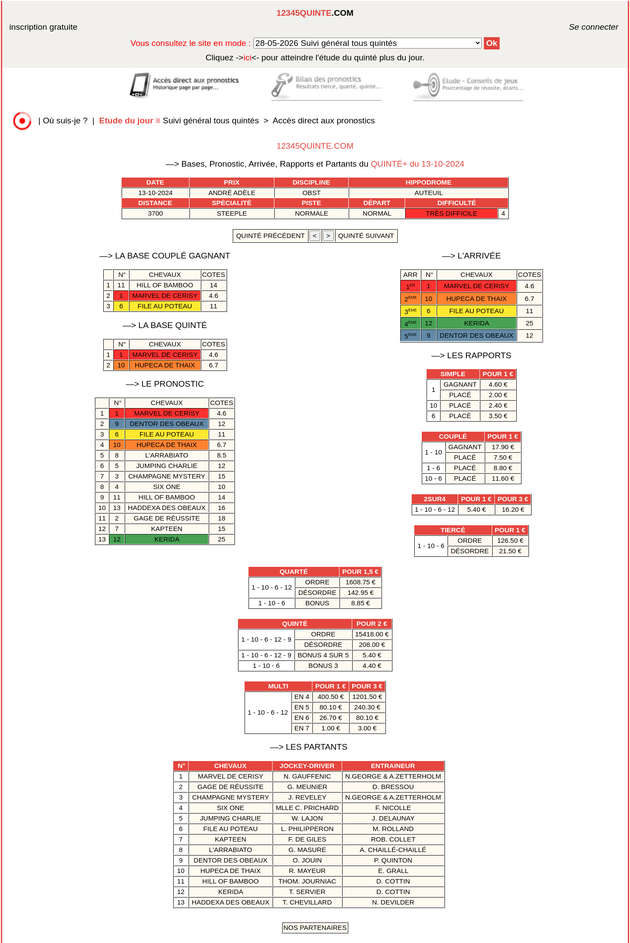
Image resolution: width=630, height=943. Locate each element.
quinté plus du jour (315, 57)
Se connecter (580, 26)
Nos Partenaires (315, 927)
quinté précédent (270, 235)
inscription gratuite (43, 26)
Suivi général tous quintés (180, 120)
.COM (315, 12)
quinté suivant (366, 235)
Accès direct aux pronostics (324, 120)
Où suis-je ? (65, 120)
